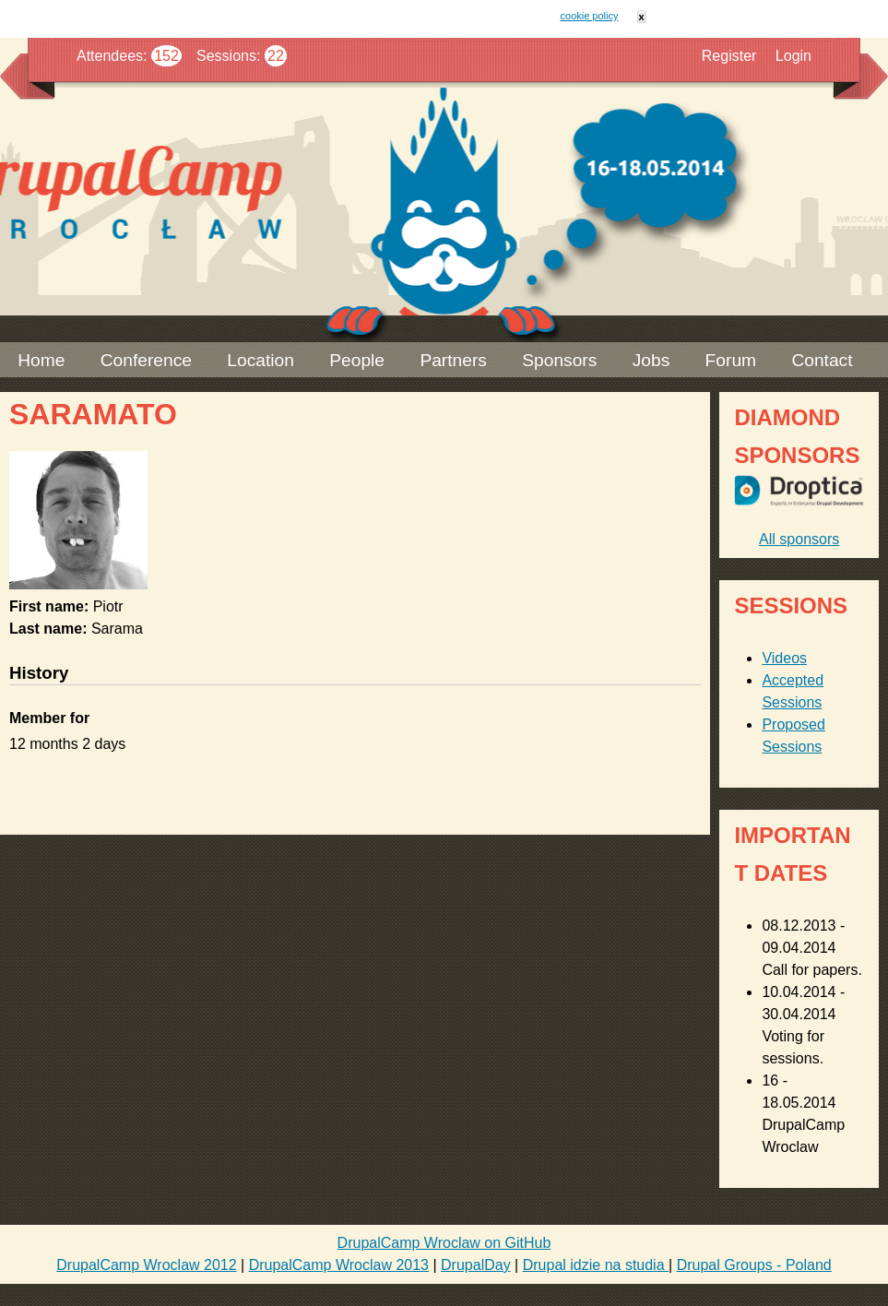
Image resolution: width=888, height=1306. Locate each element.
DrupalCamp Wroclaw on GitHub (444, 1243)
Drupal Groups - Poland (754, 1265)
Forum (730, 360)
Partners (453, 360)
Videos (784, 658)
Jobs (651, 360)
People (357, 360)
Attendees (110, 56)
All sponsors (799, 539)
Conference (146, 360)
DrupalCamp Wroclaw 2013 (339, 1265)
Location (260, 360)
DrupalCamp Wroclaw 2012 (146, 1265)
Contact (821, 360)
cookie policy (590, 15)
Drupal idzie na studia (596, 1265)
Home (41, 360)
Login (793, 56)
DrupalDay (476, 1265)
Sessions (226, 56)
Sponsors (559, 360)
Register (729, 56)
